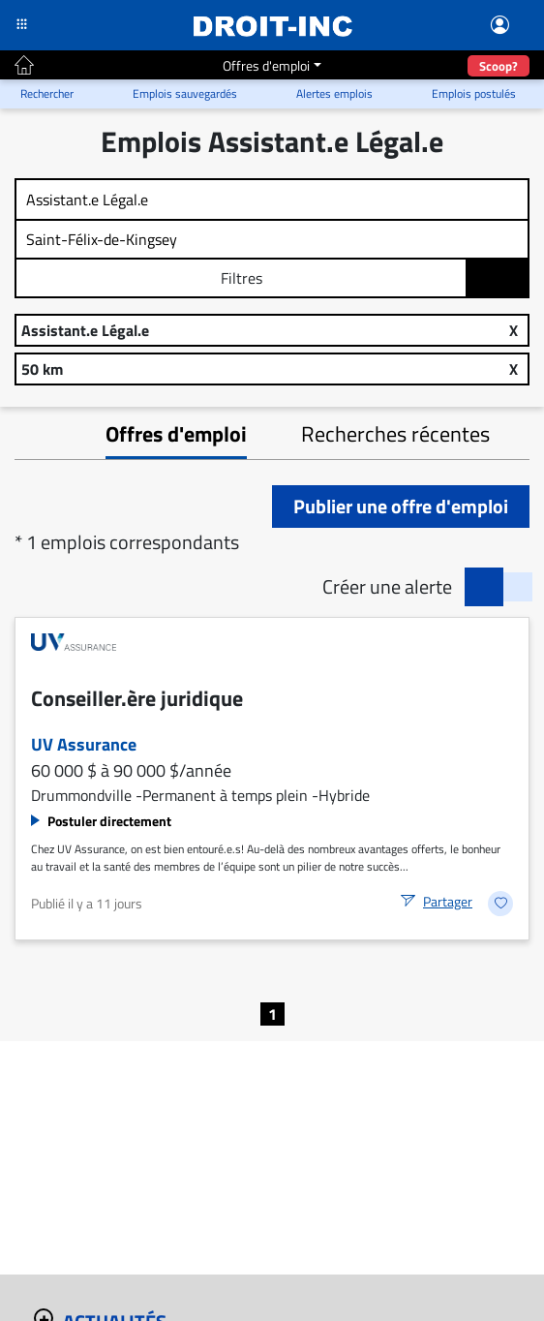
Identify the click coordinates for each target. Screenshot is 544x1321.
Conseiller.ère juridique (137, 698)
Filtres (241, 278)
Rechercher (498, 279)
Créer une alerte (387, 586)
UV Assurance (83, 744)
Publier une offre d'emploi (400, 506)
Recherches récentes (395, 433)
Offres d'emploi (266, 65)
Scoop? (498, 66)
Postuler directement (109, 821)
